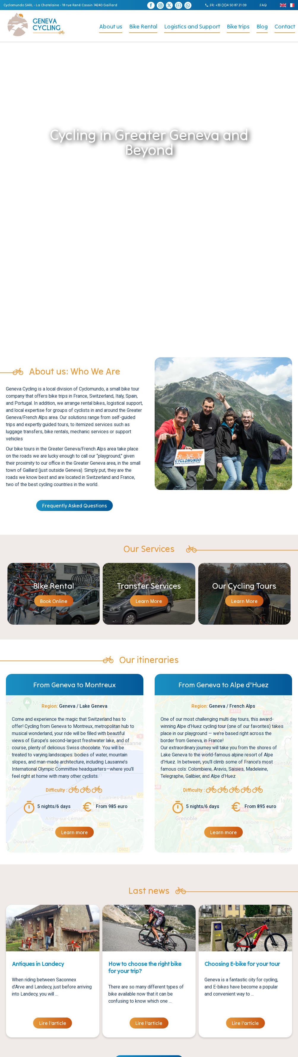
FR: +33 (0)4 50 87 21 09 (228, 5)
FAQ (263, 5)
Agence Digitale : (177, 1049)
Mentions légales (105, 1049)
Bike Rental (143, 26)
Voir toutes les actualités (149, 908)
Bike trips (238, 26)
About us (110, 26)
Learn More (149, 448)
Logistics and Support (192, 26)
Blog (262, 26)
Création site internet (141, 1049)
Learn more (74, 680)
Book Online (53, 448)
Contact (285, 26)
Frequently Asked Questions (74, 353)
